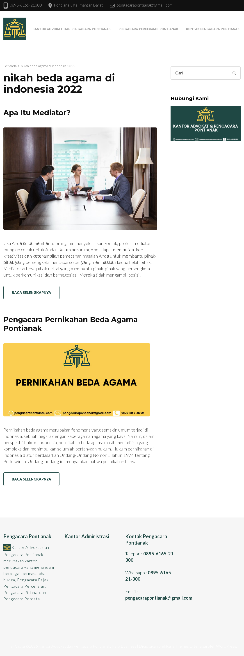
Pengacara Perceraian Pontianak (148, 29)
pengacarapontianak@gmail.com (144, 4)
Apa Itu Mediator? (37, 112)
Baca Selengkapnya (31, 292)
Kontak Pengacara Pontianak (212, 29)
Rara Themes (177, 646)
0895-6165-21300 (26, 4)
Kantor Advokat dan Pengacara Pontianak (72, 29)
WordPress (226, 646)
